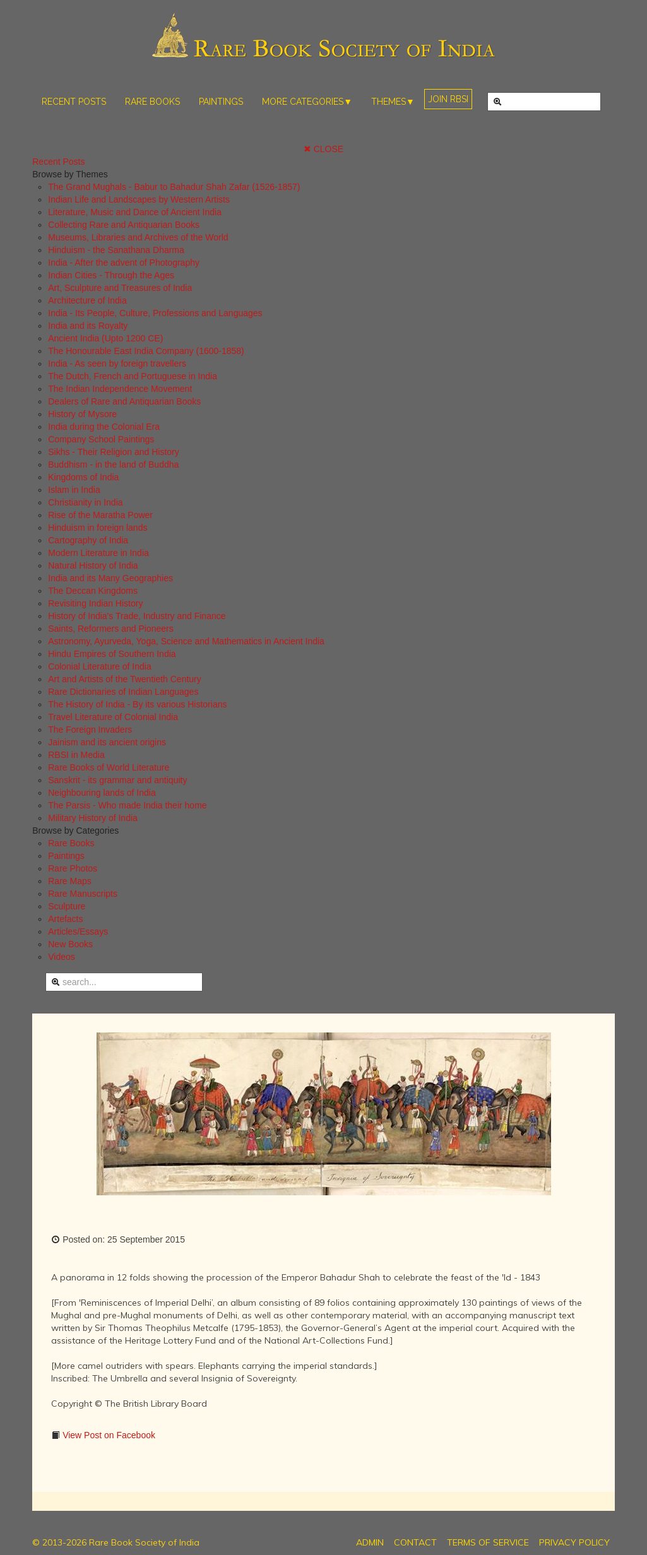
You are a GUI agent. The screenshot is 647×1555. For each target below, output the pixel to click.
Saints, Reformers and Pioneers (110, 629)
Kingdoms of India (83, 477)
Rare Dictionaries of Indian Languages (123, 692)
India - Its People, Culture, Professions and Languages (155, 313)
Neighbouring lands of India (101, 793)
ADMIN (370, 1542)
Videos (61, 957)
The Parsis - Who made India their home (127, 805)
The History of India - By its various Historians (137, 704)
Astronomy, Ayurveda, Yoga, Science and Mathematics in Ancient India (186, 641)
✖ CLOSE (323, 149)
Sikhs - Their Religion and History (113, 452)
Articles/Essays (78, 931)
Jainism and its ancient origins (107, 742)
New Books (70, 944)
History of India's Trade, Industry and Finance (136, 616)
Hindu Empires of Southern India (111, 654)
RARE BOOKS (152, 102)
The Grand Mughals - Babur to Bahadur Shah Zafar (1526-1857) (174, 187)
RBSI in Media (76, 755)
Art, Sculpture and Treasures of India (120, 288)
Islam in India (74, 490)
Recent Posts (58, 162)
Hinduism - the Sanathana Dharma (116, 250)
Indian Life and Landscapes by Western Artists (139, 199)
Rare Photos (72, 868)
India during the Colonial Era (104, 427)
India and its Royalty (88, 326)
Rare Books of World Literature (108, 767)
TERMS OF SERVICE (488, 1542)
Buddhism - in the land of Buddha (113, 464)
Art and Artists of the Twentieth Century (124, 679)
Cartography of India (88, 540)
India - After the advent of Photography (123, 262)
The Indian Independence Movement (120, 389)
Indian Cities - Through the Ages (111, 275)
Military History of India (93, 818)
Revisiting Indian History (95, 603)
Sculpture (66, 906)
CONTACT (415, 1542)
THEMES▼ (393, 102)
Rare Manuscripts (82, 894)
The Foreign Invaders (90, 729)
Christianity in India (85, 502)
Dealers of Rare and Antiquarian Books (124, 401)
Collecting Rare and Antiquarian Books (123, 225)
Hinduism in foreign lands (97, 528)
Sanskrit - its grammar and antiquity (117, 780)
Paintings (66, 856)
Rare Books (71, 843)
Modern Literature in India (98, 553)
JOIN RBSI (448, 99)
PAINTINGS (221, 102)
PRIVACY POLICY (574, 1542)
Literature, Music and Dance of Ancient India (135, 212)
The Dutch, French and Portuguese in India (132, 376)
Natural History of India (93, 565)
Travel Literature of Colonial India (113, 717)
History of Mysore (82, 414)
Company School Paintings (101, 439)
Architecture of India (87, 300)
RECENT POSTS (74, 102)
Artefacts (65, 919)
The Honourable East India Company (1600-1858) (146, 351)
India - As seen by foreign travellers (117, 363)
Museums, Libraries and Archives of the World (138, 237)
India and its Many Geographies (110, 578)
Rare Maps (69, 881)
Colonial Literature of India (99, 666)
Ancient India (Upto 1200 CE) (105, 338)
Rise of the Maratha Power (100, 515)
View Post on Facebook (107, 1435)
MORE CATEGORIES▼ (307, 102)
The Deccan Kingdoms (93, 591)
